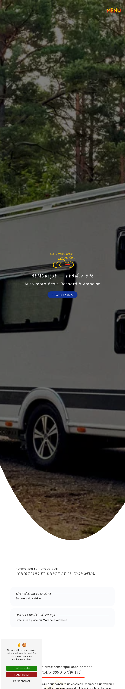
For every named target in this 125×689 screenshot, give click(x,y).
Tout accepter (21, 668)
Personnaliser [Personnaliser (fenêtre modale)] (21, 681)
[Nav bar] (114, 9)
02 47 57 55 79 (62, 295)
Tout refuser (21, 674)
